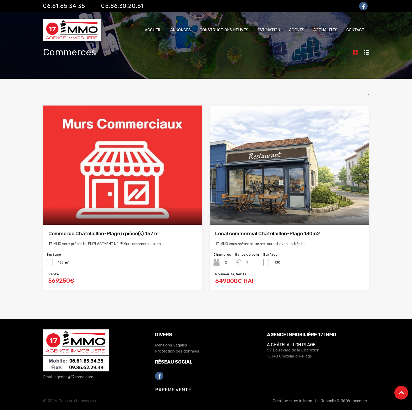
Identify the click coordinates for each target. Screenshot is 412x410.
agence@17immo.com (73, 377)
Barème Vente (173, 390)
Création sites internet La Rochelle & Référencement (321, 400)
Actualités (325, 30)
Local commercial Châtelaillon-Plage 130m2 (267, 233)
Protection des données (177, 351)
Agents (296, 30)
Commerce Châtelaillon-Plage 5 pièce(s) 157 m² (104, 233)
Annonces (180, 30)
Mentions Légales (171, 345)
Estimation (268, 30)
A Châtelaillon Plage (291, 344)
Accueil (153, 30)
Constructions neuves (224, 30)
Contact (355, 30)
